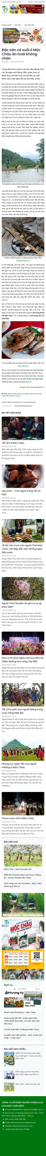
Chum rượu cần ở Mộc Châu (18, 818)
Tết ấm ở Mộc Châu (13, 443)
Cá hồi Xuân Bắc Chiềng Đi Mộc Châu (21, 1029)
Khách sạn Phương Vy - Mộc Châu (20, 1012)
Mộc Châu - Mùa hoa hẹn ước (18, 869)
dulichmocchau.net (23, 261)
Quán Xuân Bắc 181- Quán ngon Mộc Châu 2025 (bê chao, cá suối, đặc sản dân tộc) (22, 1021)
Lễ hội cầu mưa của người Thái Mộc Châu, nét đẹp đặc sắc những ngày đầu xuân (22, 549)
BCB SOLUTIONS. (22, 1129)
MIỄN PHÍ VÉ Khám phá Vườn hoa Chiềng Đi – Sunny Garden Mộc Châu (22, 876)
